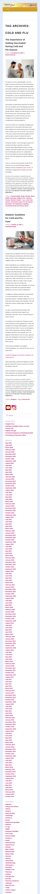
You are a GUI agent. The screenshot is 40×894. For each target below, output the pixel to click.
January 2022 (9, 560)
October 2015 (9, 726)
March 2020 (9, 607)
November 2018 (10, 643)
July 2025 (8, 465)
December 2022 (10, 535)
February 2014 (10, 769)
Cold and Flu (26, 399)
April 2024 (8, 499)
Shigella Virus (10, 424)
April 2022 (8, 553)
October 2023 (9, 513)
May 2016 (8, 711)
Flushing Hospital (10, 226)
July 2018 (8, 652)
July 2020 (8, 600)
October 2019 (9, 618)
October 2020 (9, 594)
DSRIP (7, 829)
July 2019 (8, 625)
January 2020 (9, 612)
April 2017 (8, 686)
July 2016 (8, 706)
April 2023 (8, 526)
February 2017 (10, 690)
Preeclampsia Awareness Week (15, 435)
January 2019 (9, 639)
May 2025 (8, 470)
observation (9, 860)
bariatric (8, 811)
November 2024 (10, 483)
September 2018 (10, 648)
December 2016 (10, 695)
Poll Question (9, 876)
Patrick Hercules (10, 55)
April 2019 (8, 632)
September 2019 (10, 621)
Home (7, 9)
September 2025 (10, 461)
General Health (15, 196)
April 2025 (8, 472)
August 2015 (9, 731)
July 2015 (8, 733)
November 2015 (10, 724)
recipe (7, 887)
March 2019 (9, 634)
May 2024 (8, 497)
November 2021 (10, 564)
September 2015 (10, 729)
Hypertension (9, 845)
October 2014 (9, 753)
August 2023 (9, 517)
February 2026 (10, 450)
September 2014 (10, 756)
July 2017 (8, 679)
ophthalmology (10, 863)
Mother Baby (9, 854)
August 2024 (9, 490)
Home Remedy (10, 842)
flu (24, 202)
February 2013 (10, 792)
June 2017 (8, 681)
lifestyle (27, 196)
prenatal (8, 878)
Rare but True (9, 885)
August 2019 (9, 623)
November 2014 (10, 751)
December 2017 (10, 668)
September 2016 (10, 702)
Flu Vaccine (29, 202)
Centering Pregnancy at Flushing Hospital (19, 433)
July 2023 (8, 519)
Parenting (13, 198)
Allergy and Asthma (11, 806)
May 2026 (8, 443)
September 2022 (10, 542)
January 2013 (9, 794)
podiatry (8, 874)
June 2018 (8, 654)
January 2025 (9, 479)
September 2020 (10, 596)
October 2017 (9, 672)
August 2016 (9, 704)
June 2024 (8, 495)
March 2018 (9, 661)
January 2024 (9, 506)
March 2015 (9, 742)
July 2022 (8, 546)
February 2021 (10, 585)
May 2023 (8, 524)
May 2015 (8, 738)
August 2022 (9, 544)
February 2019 (10, 636)
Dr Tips (7, 827)
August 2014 (9, 758)
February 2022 (10, 558)
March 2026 (9, 447)
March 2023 (9, 528)
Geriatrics (8, 838)
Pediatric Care (21, 198)
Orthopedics (9, 865)
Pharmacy (8, 872)
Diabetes (13, 399)
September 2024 (10, 488)
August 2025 (9, 463)
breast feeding (10, 813)
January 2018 (9, 666)
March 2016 (9, 715)
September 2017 (10, 675)
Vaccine (7, 200)
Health (23, 196)
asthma (7, 809)
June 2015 (8, 735)
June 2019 (8, 627)
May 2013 (8, 785)
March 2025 (9, 474)
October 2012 (9, 796)
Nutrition (8, 856)
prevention (8, 204)
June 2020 (8, 603)
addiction (8, 804)
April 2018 (8, 659)
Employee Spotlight (11, 831)
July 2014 (8, 760)
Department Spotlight (12, 822)
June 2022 (8, 549)
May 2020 (8, 605)
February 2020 (10, 609)
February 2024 (10, 504)
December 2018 (10, 641)
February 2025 (10, 477)
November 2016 (10, 697)
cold (27, 200)
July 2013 (8, 780)
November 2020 (10, 591)
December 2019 (10, 614)
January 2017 (9, 693)
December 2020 (10, 589)
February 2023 (10, 531)
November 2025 (10, 456)
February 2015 (10, 744)
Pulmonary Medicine (12, 881)
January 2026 (9, 452)
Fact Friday (9, 833)
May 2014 (8, 765)
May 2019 (8, 630)
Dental (7, 820)
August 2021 (9, 571)
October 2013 (9, 774)
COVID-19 (8, 818)
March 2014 (9, 767)
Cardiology (9, 815)
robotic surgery (10, 890)
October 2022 (9, 540)
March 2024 (9, 501)
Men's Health (9, 849)
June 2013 (8, 783)
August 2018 (9, 650)
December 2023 (10, 508)
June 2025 (8, 468)
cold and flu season (17, 202)
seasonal (28, 198)
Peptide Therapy (10, 430)
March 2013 (9, 790)
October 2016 (9, 699)
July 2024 (8, 492)
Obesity (8, 858)
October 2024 (9, 486)
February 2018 (10, 663)
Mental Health (10, 851)
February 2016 (10, 717)
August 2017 (9, 677)
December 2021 (10, 562)
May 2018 (8, 657)
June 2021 (8, 576)
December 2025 (10, 454)
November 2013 (10, 771)
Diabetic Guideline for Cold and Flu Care (15, 218)
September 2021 (10, 569)
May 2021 (8, 578)
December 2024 (10, 481)
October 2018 (9, 645)
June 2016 (8, 708)
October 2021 (9, 567)
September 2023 (10, 515)
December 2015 (10, 722)
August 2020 (9, 598)
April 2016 (8, 713)
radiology (8, 883)
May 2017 (8, 684)
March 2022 (9, 555)
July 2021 (8, 573)
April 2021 (8, 580)
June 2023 (8, 522)
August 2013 (9, 778)
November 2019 (10, 616)
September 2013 (10, 776)
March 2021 (9, 582)
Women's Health (16, 200)
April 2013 (8, 787)
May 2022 (8, 551)
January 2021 (9, 587)
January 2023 (9, 533)
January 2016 (9, 720)
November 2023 (10, 510)
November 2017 (10, 670)
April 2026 (8, 445)
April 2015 (8, 740)
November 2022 (10, 537)
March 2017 (9, 688)
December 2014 (10, 749)
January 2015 (9, 747)
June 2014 (8, 762)
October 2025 (9, 459)
